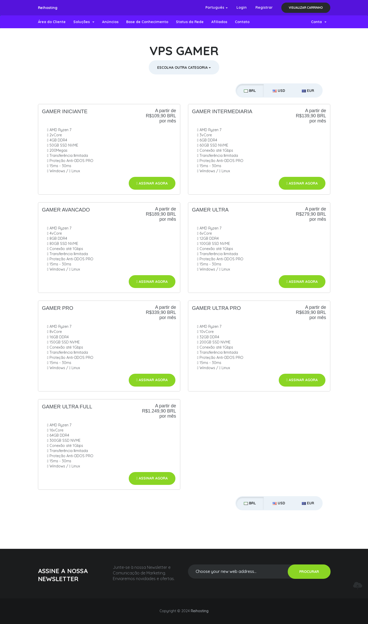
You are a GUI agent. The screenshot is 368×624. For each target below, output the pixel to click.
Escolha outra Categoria (184, 67)
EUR (308, 90)
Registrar (264, 7)
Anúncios (110, 22)
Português (216, 7)
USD (279, 90)
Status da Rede (190, 22)
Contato (242, 22)
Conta (318, 22)
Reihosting (48, 7)
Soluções (83, 22)
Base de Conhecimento (147, 22)
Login (241, 7)
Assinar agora (152, 183)
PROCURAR (309, 571)
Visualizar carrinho (306, 7)
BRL (250, 90)
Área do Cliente (52, 22)
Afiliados (219, 22)
